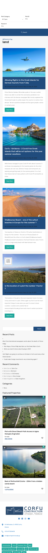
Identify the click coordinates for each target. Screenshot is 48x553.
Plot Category (5, 16)
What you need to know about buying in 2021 (17, 349)
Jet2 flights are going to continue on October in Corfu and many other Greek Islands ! (23, 355)
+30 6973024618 (10, 531)
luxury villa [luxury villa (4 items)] (20, 549)
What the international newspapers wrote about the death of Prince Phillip (23, 342)
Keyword (4, 24)
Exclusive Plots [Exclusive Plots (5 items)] (22, 545)
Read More (9, 110)
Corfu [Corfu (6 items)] (14, 545)
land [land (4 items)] (30, 545)
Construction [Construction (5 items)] (6, 545)
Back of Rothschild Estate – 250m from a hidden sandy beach (23, 482)
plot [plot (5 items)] (26, 549)
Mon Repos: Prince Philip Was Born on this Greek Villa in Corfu (22, 346)
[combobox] (12, 20)
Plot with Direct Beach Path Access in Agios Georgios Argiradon (22, 432)
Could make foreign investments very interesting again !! (20, 359)
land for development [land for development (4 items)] (9, 549)
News (25, 86)
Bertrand (13, 371)
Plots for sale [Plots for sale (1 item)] (34, 549)
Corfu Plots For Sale (24, 2)
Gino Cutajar (16, 376)
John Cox (14, 368)
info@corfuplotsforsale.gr (12, 535)
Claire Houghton (20, 379)
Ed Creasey (15, 373)
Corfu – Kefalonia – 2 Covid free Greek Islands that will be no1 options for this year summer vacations (23, 151)
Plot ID (27, 16)
